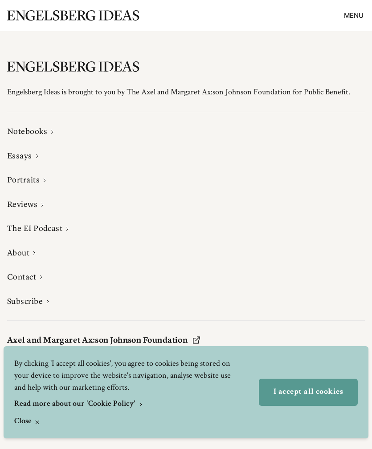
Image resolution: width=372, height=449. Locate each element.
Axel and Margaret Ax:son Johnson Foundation (103, 340)
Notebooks (27, 131)
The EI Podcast (34, 228)
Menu (354, 15)
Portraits (23, 180)
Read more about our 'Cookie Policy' (75, 404)
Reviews (22, 204)
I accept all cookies (308, 392)
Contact (21, 277)
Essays (19, 156)
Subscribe (25, 301)
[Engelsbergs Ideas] (73, 15)
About (18, 253)
